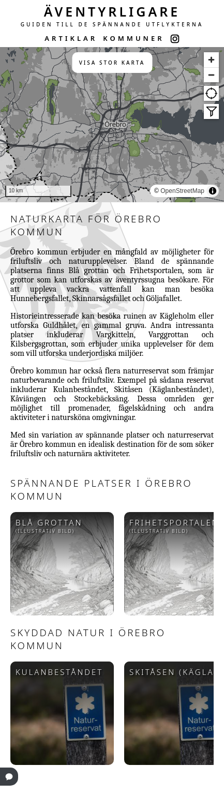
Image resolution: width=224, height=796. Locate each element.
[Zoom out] (211, 74)
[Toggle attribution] (212, 191)
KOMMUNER (133, 38)
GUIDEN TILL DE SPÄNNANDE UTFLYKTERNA (112, 24)
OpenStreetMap (182, 190)
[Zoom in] (211, 59)
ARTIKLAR (70, 38)
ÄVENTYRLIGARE (112, 11)
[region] (112, 124)
